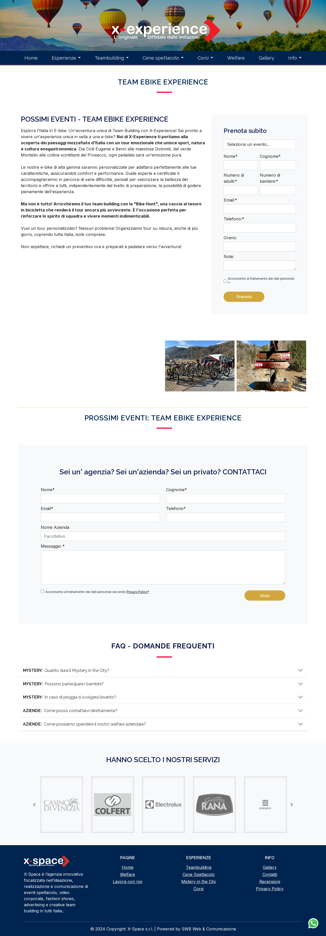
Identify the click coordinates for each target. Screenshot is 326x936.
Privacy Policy (269, 888)
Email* (47, 508)
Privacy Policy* (138, 592)
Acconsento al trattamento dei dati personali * (261, 281)
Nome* (231, 156)
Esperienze (64, 58)
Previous (34, 805)
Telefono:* (234, 218)
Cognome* (270, 156)
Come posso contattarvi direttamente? (70, 710)
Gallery (266, 58)
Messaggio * (53, 546)
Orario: (230, 237)
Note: (229, 256)
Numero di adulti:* (234, 178)
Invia (265, 595)
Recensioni (269, 881)
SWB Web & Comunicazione (209, 928)
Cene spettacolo (161, 58)
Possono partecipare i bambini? (63, 684)
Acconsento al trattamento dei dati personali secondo (97, 592)
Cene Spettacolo (199, 874)
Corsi (203, 58)
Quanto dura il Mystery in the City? (66, 670)
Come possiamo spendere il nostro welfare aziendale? (84, 724)
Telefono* (176, 508)
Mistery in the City (198, 881)
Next (292, 805)
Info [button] (292, 58)
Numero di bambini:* (270, 178)
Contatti (269, 874)
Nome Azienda (55, 527)
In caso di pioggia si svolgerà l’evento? (69, 697)
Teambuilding (109, 58)
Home (31, 58)
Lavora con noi (127, 881)
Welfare (236, 58)
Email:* (230, 200)
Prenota (244, 296)
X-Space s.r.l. (140, 928)
